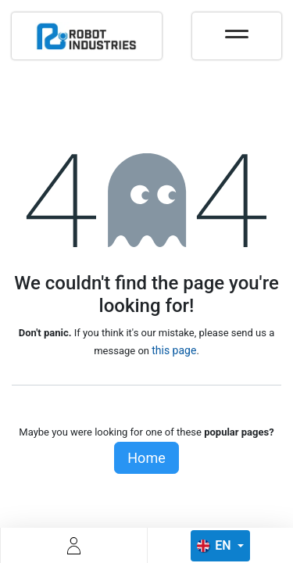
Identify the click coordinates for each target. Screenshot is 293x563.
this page (174, 350)
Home (146, 458)
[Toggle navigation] (236, 29)
